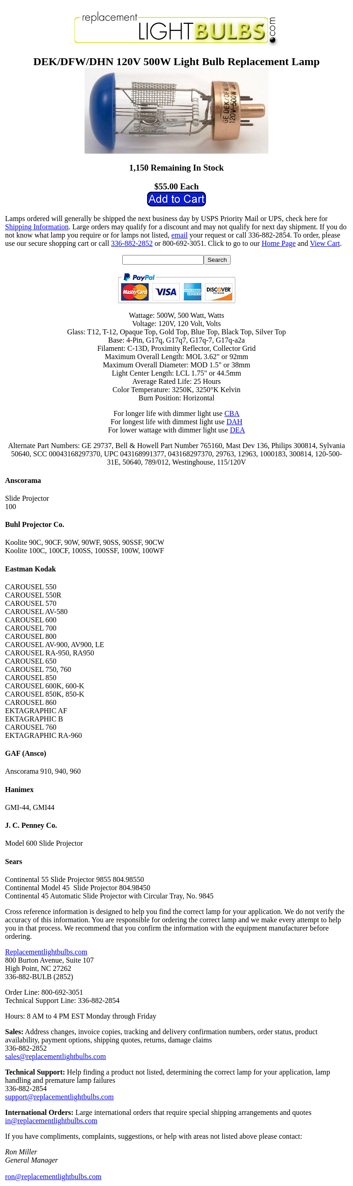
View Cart (325, 243)
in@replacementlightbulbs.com (51, 1121)
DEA (237, 430)
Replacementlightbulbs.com (46, 952)
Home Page (279, 243)
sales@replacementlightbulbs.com (55, 1056)
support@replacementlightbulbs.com (59, 1097)
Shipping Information (36, 227)
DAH (235, 422)
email (179, 235)
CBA (231, 413)
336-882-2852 (132, 243)
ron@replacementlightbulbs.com (53, 1176)
